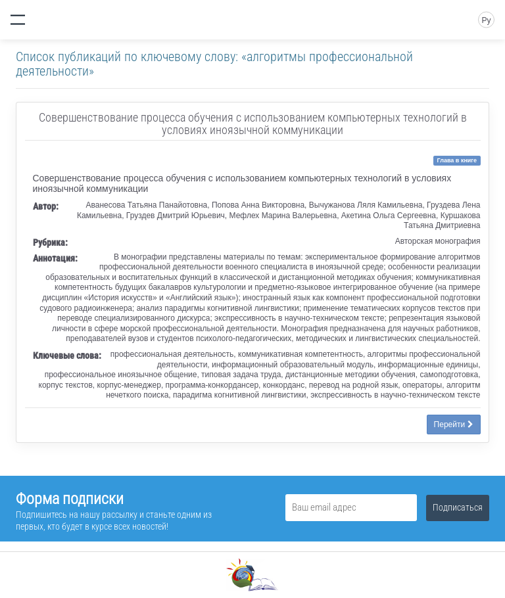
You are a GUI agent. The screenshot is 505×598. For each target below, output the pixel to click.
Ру (486, 20)
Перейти (453, 424)
